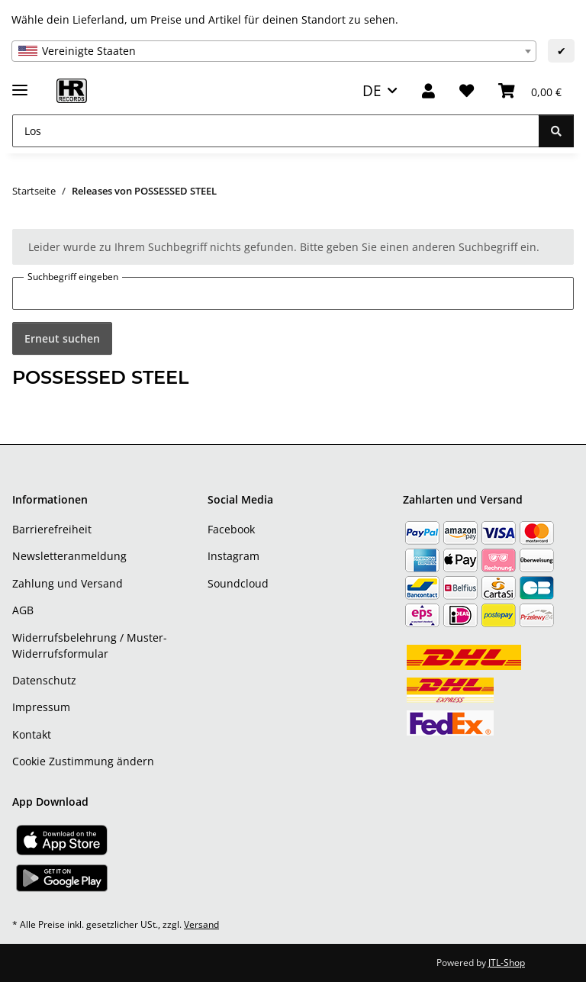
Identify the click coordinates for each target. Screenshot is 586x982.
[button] (428, 91)
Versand (201, 924)
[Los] (275, 130)
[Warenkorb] (530, 91)
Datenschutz (44, 680)
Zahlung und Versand (67, 583)
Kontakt (31, 734)
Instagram (233, 556)
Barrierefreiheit (52, 529)
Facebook (231, 529)
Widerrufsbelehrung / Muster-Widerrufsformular (89, 645)
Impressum (41, 707)
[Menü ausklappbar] (19, 83)
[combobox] (273, 51)
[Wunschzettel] (466, 91)
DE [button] (372, 90)
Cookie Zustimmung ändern (83, 761)
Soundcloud (238, 583)
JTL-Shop (506, 962)
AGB (23, 610)
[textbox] (274, 51)
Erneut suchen (62, 338)
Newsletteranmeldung (69, 556)
